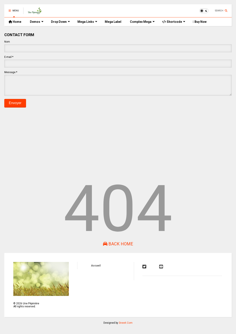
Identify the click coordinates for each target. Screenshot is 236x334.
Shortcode (173, 21)
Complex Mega (142, 21)
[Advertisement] (118, 143)
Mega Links (87, 21)
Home (15, 21)
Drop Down (60, 21)
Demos (36, 21)
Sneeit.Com (126, 326)
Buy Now (200, 21)
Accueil (95, 268)
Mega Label (113, 21)
